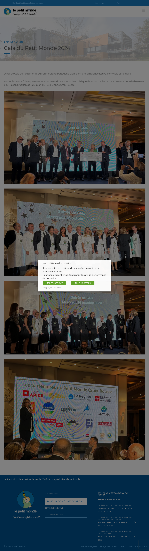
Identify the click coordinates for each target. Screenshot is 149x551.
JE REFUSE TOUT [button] (55, 283)
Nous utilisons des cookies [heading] (56, 263)
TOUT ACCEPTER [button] (83, 283)
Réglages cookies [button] (51, 287)
